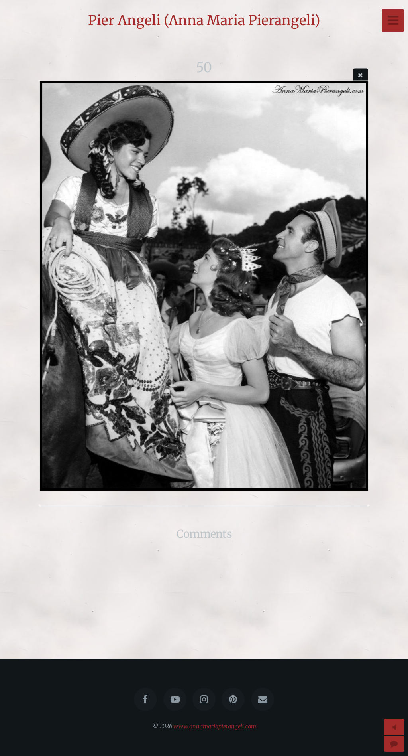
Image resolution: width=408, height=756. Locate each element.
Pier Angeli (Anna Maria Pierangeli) (204, 20)
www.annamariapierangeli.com (214, 726)
